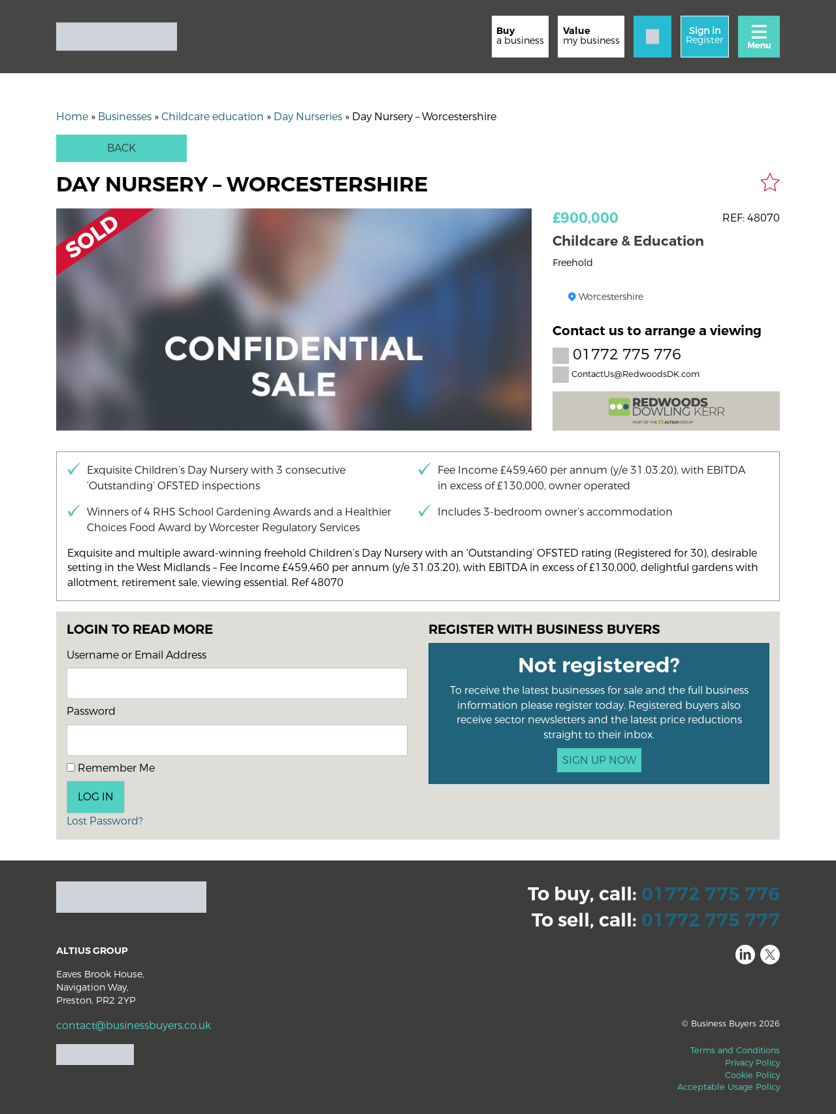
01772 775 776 (617, 355)
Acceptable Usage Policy (728, 1086)
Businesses (125, 116)
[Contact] (652, 36)
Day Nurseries (308, 116)
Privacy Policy (752, 1062)
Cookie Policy (752, 1075)
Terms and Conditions (735, 1050)
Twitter (770, 954)
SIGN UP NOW (599, 760)
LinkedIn (745, 954)
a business (520, 35)
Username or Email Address (136, 655)
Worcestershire (611, 297)
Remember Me (111, 768)
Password (91, 711)
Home (72, 116)
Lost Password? (105, 821)
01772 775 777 (710, 920)
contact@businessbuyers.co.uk (133, 1025)
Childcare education (212, 116)
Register (704, 35)
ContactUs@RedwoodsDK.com (626, 374)
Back (121, 148)
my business (591, 35)
